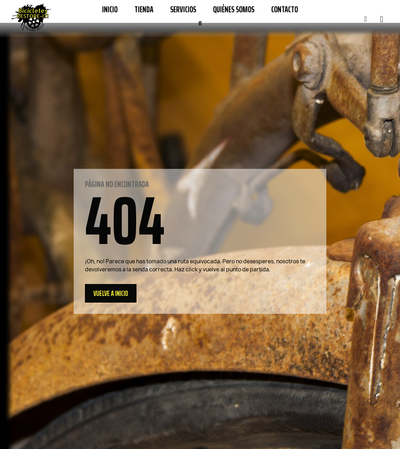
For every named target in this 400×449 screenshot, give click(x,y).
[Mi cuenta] (365, 18)
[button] (200, 23)
